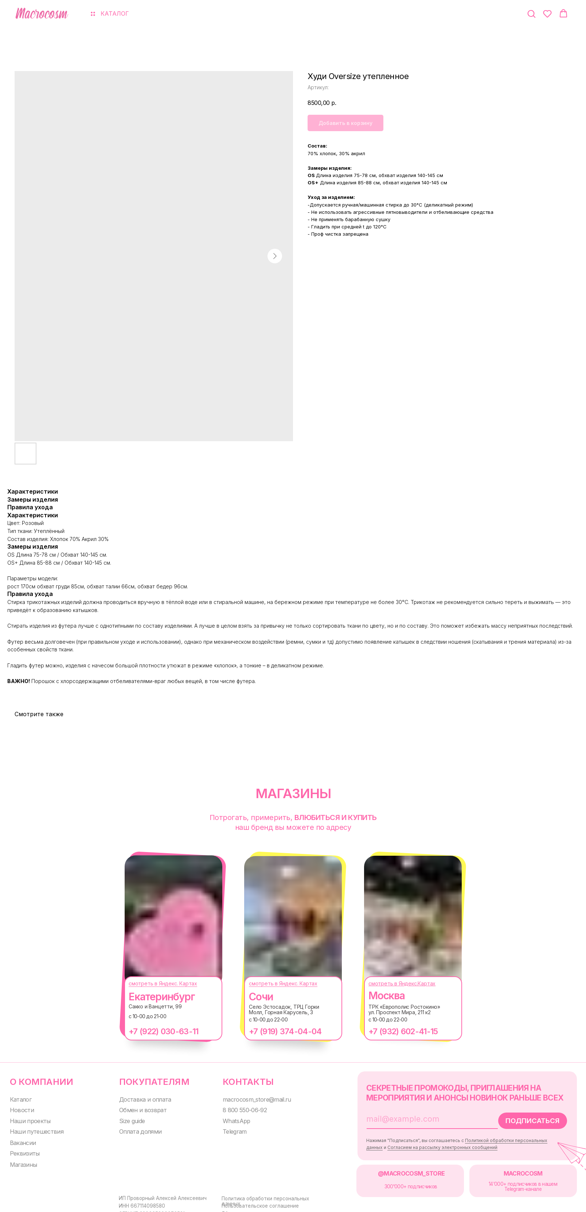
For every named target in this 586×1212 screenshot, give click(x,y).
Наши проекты (27, 1119)
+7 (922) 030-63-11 (156, 1031)
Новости (20, 1108)
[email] (414, 1117)
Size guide (128, 1119)
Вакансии (21, 1140)
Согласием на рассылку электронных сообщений (432, 1145)
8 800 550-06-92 (238, 1108)
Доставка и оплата (140, 1098)
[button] (531, 13)
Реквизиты (22, 1151)
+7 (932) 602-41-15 (395, 1031)
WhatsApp (229, 1119)
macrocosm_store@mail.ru (248, 1098)
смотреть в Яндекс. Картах (155, 983)
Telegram (228, 1129)
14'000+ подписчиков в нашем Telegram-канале (510, 1183)
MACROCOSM (510, 1170)
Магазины (21, 1161)
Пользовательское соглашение (254, 1202)
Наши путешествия (33, 1129)
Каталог (19, 1098)
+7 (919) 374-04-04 (278, 1031)
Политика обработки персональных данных (268, 1195)
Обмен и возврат (137, 1108)
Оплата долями (135, 1129)
